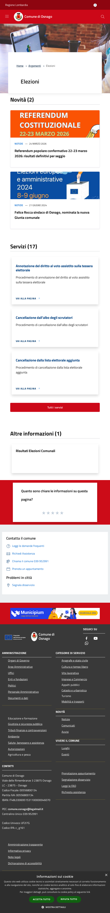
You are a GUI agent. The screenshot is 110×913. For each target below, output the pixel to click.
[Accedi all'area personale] (95, 5)
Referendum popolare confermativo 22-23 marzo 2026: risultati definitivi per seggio (51, 153)
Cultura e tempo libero (75, 667)
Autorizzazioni (16, 749)
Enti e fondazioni (18, 679)
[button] (55, 907)
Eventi (65, 754)
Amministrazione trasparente (25, 844)
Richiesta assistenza (74, 792)
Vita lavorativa (70, 673)
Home (19, 66)
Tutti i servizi (55, 407)
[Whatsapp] (86, 643)
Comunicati (68, 725)
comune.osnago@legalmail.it (25, 809)
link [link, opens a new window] (88, 892)
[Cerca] (103, 17)
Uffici (11, 673)
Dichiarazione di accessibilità (25, 863)
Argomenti (34, 66)
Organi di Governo (18, 660)
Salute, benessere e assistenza (26, 743)
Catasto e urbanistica (74, 690)
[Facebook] (86, 638)
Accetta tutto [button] (41, 899)
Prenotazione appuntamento (78, 773)
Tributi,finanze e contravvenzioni (27, 730)
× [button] (106, 875)
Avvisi (65, 732)
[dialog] (55, 892)
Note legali (14, 857)
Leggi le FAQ (69, 786)
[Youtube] (95, 638)
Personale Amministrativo (23, 692)
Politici (12, 685)
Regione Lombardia (16, 5)
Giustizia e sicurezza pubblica (25, 724)
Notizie (19, 143)
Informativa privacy (19, 851)
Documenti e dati (18, 698)
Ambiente (13, 736)
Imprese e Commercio (74, 679)
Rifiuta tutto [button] (69, 899)
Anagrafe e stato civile (75, 660)
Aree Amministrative (20, 667)
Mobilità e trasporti (73, 701)
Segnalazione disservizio (76, 780)
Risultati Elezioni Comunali (35, 450)
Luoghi (66, 748)
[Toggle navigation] (7, 16)
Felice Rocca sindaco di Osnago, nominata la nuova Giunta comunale (52, 215)
